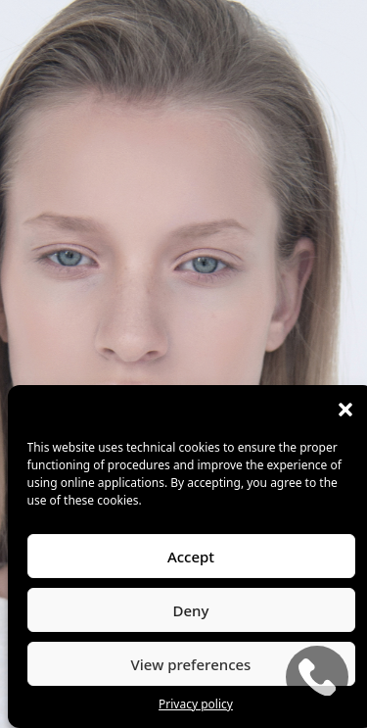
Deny (191, 610)
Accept (190, 556)
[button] (345, 409)
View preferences (191, 664)
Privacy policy (196, 704)
